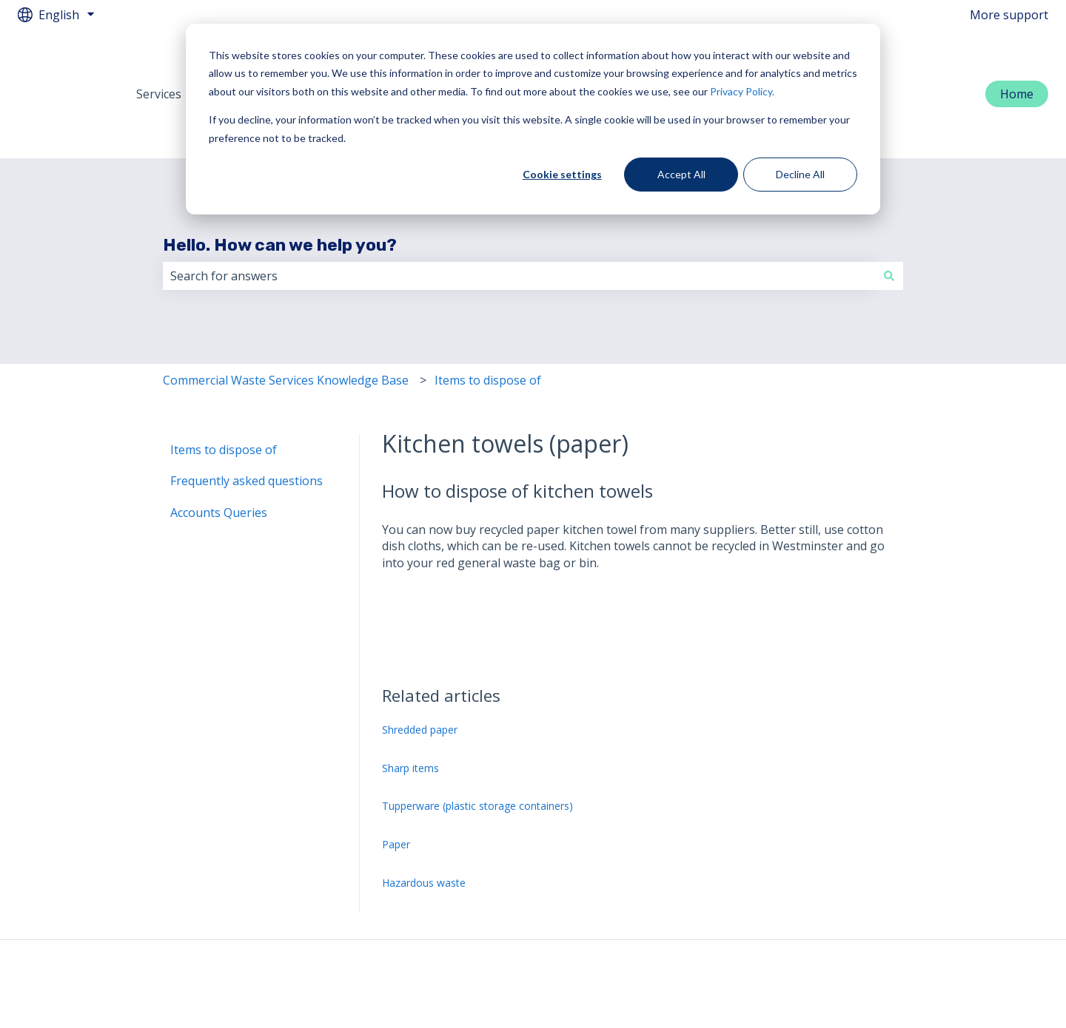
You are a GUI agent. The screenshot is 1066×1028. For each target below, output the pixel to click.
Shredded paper (419, 684)
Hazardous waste (424, 837)
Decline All (800, 174)
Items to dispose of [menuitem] (223, 404)
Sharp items (410, 722)
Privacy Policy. (742, 91)
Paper (396, 798)
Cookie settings (562, 174)
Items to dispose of (488, 334)
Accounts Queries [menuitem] (218, 467)
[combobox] (519, 230)
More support (1009, 15)
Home (1016, 71)
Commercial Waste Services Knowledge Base (286, 334)
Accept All (681, 174)
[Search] (889, 230)
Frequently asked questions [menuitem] (246, 435)
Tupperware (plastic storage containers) (477, 760)
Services (158, 71)
